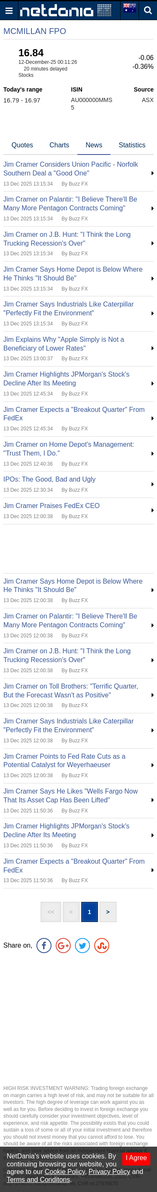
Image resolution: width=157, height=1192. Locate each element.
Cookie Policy (65, 1171)
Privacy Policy (109, 1171)
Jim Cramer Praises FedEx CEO (51, 505)
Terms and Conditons (38, 1179)
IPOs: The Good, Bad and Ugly (49, 479)
